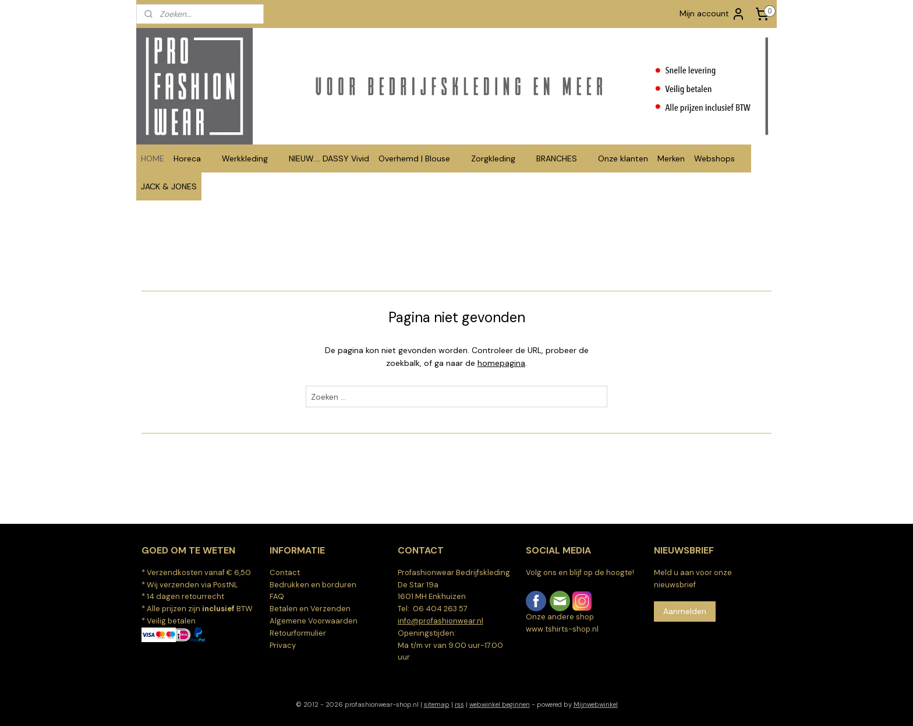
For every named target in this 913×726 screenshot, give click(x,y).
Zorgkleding (499, 158)
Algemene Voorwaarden (314, 621)
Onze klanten (623, 158)
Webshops (720, 158)
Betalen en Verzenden (310, 609)
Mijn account (712, 14)
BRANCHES (562, 158)
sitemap (437, 704)
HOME (152, 158)
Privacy (283, 645)
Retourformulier (298, 633)
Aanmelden (684, 611)
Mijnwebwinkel (596, 704)
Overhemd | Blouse (420, 158)
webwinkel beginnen (499, 704)
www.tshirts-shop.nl (562, 629)
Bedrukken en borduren (313, 585)
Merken (671, 158)
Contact (285, 572)
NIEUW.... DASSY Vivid (329, 158)
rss (459, 704)
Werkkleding (250, 158)
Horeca (193, 158)
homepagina (501, 363)
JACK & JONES (169, 186)
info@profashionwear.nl (440, 621)
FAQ (277, 596)
